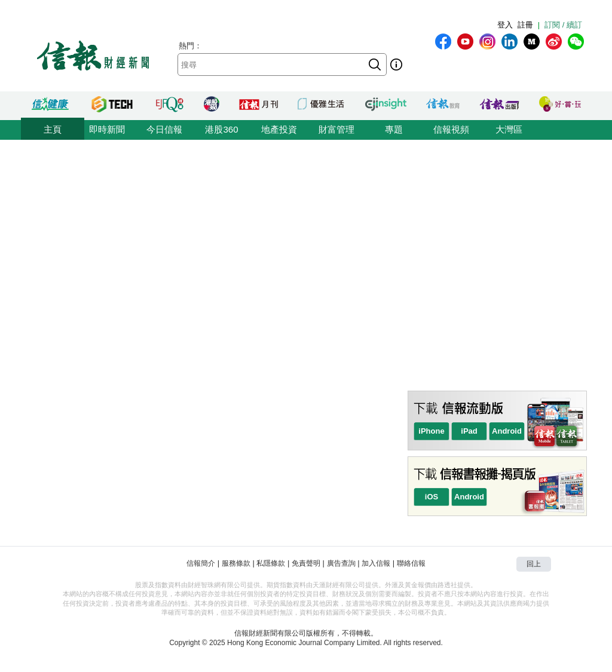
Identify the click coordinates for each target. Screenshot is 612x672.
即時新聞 (107, 129)
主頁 (53, 129)
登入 (505, 24)
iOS (431, 496)
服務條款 (236, 563)
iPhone (431, 430)
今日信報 (164, 129)
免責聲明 (306, 563)
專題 (394, 129)
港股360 (221, 129)
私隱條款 (270, 563)
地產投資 (279, 129)
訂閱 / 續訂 (563, 24)
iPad (469, 430)
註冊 (525, 24)
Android (507, 430)
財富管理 (336, 129)
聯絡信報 (411, 563)
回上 (534, 564)
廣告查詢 (341, 563)
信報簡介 (200, 563)
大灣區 (508, 129)
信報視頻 (451, 129)
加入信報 (376, 563)
